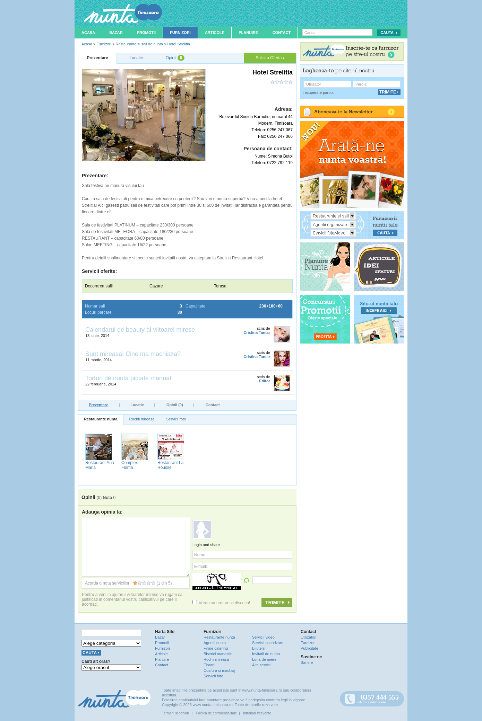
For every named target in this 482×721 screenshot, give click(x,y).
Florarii (209, 665)
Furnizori (180, 32)
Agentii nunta (215, 643)
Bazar (116, 32)
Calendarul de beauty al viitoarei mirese (140, 329)
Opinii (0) (174, 405)
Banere (307, 662)
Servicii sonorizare (267, 643)
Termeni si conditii (175, 713)
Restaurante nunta (101, 419)
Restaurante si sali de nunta (139, 44)
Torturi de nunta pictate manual (128, 378)
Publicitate (309, 648)
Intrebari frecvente (257, 713)
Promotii (146, 32)
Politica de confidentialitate (216, 713)
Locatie (137, 405)
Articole (214, 32)
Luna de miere (264, 659)
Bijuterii (258, 648)
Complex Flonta (129, 465)
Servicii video (263, 637)
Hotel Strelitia (178, 44)
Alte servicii (262, 665)
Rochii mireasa (142, 419)
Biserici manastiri (218, 654)
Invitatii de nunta (266, 654)
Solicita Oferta (270, 57)
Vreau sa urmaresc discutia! (221, 602)
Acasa (88, 32)
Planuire (248, 32)
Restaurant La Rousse (170, 465)
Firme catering (216, 648)
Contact (281, 32)
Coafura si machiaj (219, 670)
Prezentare (98, 405)
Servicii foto (176, 419)
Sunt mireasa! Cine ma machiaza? (133, 353)
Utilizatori (308, 637)
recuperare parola (318, 92)
